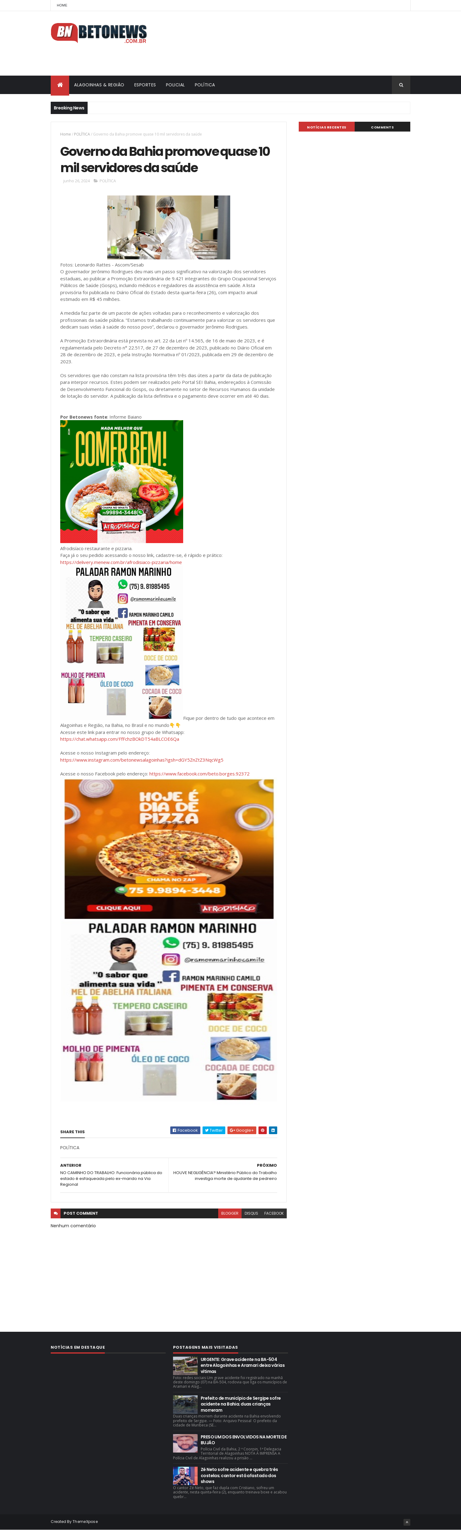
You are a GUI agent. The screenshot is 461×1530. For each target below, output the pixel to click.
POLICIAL (175, 85)
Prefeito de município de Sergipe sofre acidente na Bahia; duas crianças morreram (241, 1404)
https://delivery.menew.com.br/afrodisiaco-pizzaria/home (121, 562)
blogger (229, 1213)
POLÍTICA (205, 85)
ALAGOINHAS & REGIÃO (99, 85)
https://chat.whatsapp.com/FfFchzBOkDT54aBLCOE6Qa (119, 739)
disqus (251, 1213)
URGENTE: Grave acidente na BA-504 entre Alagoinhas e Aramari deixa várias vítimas (243, 1365)
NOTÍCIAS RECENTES (326, 127)
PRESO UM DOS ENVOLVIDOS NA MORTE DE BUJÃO (243, 1440)
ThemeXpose (85, 1521)
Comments (382, 127)
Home (62, 5)
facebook (274, 1213)
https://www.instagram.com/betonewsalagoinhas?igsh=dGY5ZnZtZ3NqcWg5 (141, 760)
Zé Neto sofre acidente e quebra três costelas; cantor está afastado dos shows (239, 1475)
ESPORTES (145, 85)
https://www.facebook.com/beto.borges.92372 (199, 774)
